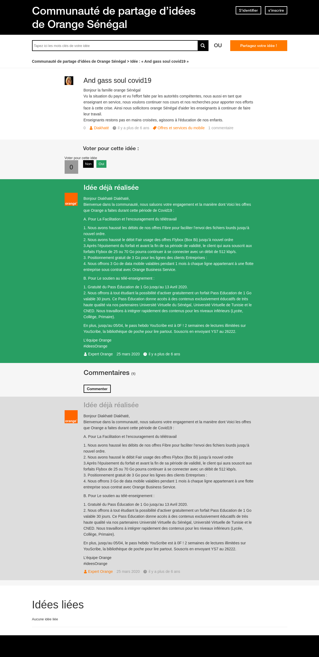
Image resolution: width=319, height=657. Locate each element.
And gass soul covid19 (117, 80)
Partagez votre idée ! (258, 45)
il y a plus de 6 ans (164, 354)
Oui (101, 164)
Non (88, 164)
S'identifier (248, 10)
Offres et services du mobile (180, 128)
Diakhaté (101, 128)
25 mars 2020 (128, 354)
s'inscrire (276, 10)
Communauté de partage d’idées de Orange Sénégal (114, 17)
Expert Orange (100, 354)
